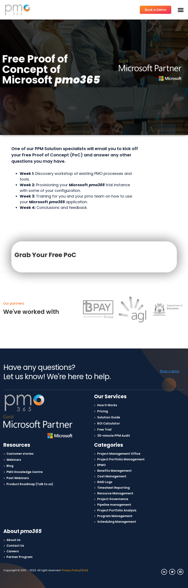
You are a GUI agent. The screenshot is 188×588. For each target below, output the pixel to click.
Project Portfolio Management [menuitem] (121, 459)
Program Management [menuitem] (114, 516)
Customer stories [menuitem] (20, 454)
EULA (85, 570)
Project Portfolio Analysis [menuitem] (116, 510)
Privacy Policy (71, 570)
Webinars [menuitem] (13, 460)
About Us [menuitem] (13, 540)
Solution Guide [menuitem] (108, 417)
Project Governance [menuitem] (112, 499)
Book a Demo (155, 10)
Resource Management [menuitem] (115, 493)
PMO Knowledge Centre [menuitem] (24, 472)
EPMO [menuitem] (101, 465)
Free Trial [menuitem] (104, 429)
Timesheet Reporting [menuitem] (113, 488)
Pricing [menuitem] (102, 411)
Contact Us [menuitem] (15, 545)
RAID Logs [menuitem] (104, 482)
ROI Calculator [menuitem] (108, 423)
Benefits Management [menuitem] (114, 471)
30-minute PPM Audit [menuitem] (113, 435)
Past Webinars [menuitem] (17, 478)
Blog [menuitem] (9, 466)
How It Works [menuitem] (107, 405)
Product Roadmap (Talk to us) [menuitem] (29, 484)
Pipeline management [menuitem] (114, 505)
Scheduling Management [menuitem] (116, 522)
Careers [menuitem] (12, 551)
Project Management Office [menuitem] (118, 454)
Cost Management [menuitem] (111, 476)
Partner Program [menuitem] (19, 557)
